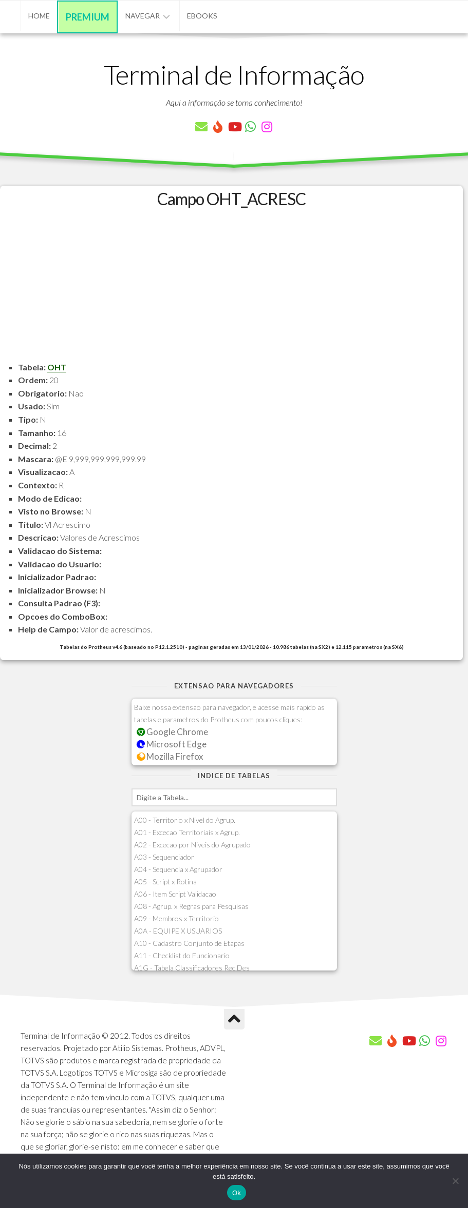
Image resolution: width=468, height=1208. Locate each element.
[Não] (455, 1181)
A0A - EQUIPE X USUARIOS (178, 930)
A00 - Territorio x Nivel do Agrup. (184, 820)
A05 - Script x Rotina (165, 881)
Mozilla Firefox (170, 756)
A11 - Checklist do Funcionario (182, 955)
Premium (87, 17)
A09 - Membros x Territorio (176, 918)
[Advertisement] (231, 289)
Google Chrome (173, 731)
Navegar (142, 15)
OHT (56, 367)
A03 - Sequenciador (164, 857)
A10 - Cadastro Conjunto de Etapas (189, 943)
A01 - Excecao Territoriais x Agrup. (187, 832)
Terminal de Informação (234, 74)
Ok (236, 1193)
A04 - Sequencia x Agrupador (178, 869)
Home (39, 15)
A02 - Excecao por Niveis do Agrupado (192, 844)
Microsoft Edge (172, 744)
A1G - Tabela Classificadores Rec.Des (192, 967)
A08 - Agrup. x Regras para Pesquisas (191, 906)
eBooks (202, 15)
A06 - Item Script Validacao (175, 893)
